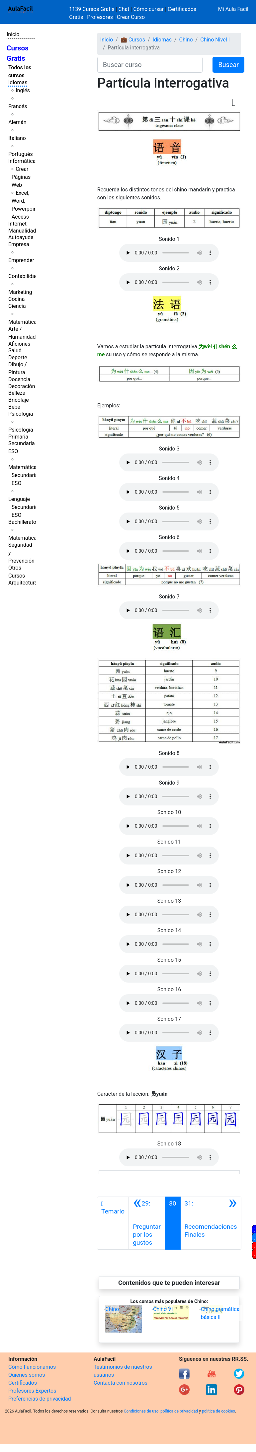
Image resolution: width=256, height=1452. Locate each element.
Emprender (21, 260)
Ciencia (17, 306)
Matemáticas (24, 322)
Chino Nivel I (215, 39)
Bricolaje (18, 400)
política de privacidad (179, 1411)
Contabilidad (23, 276)
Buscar (228, 65)
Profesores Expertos (32, 1391)
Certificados (22, 1383)
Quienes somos (26, 1375)
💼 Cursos (133, 39)
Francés (17, 106)
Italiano (17, 138)
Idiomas (17, 82)
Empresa (18, 244)
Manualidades (25, 231)
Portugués (20, 154)
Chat (123, 9)
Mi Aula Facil (233, 9)
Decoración (21, 386)
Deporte (17, 357)
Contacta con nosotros (120, 1383)
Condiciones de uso (141, 1411)
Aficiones (19, 344)
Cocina (16, 299)
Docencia (19, 379)
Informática (22, 161)
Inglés (23, 90)
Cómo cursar (148, 9)
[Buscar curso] (150, 65)
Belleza (16, 393)
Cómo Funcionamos (32, 1367)
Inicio (13, 34)
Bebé (14, 407)
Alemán (17, 122)
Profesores (100, 17)
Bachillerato (22, 522)
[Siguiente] (210, 1223)
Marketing (20, 292)
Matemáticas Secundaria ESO (24, 475)
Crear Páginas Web (21, 177)
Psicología (20, 414)
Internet (17, 224)
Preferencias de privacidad (39, 1399)
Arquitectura (22, 583)
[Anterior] (146, 1223)
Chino (186, 39)
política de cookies (218, 1411)
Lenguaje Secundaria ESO (23, 507)
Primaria (18, 437)
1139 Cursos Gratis (92, 9)
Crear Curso (131, 17)
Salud (15, 350)
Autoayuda (21, 237)
